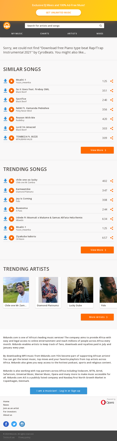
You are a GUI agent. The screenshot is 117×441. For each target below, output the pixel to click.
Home (6, 401)
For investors (9, 411)
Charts (44, 33)
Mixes (100, 33)
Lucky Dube (75, 305)
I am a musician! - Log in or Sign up (58, 390)
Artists (72, 33)
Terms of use (9, 437)
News (6, 404)
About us (7, 414)
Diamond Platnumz (48, 305)
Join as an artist (11, 408)
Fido (103, 305)
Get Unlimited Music (58, 12)
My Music (17, 33)
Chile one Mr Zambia (16, 305)
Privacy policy (24, 437)
